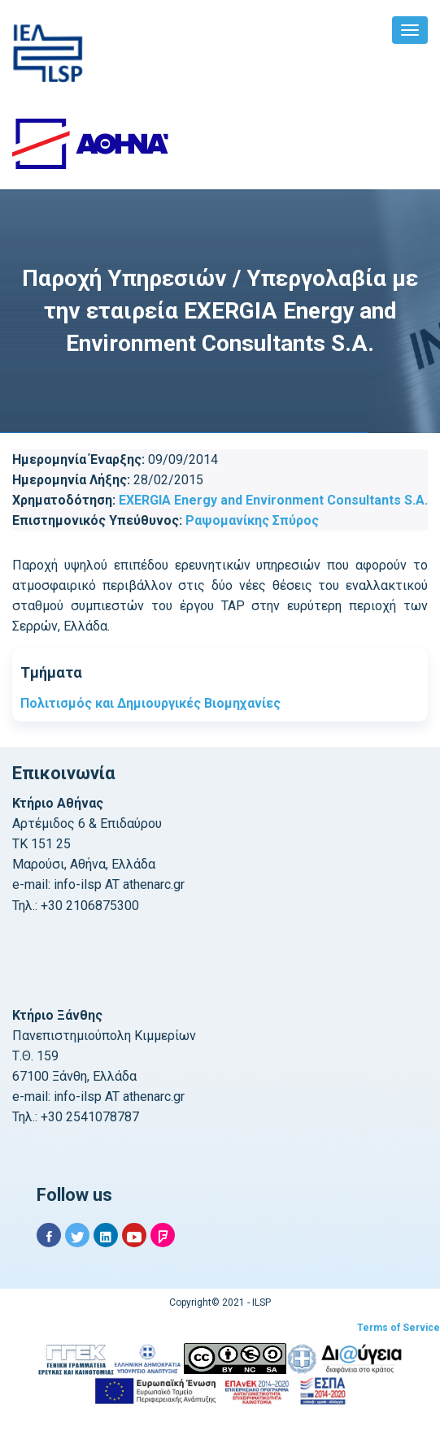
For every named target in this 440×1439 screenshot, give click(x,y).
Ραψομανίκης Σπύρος (252, 520)
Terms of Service (398, 1327)
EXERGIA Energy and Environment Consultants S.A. (273, 500)
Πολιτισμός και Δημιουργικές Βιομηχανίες (150, 703)
